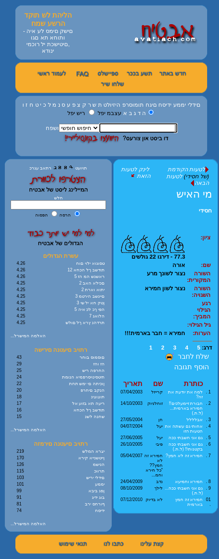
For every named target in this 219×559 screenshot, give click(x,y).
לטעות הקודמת (188, 169)
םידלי (194, 104)
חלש (58, 197)
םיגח (151, 104)
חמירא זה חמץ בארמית (189, 502)
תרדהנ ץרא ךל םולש (85, 322)
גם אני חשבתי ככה (185, 437)
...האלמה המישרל (28, 335)
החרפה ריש (93, 370)
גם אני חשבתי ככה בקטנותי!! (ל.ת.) (185, 446)
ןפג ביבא (96, 490)
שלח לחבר (186, 356)
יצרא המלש (93, 451)
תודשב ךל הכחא (89, 410)
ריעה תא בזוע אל (88, 403)
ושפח (52, 128)
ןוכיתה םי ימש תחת (87, 383)
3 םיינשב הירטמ (90, 296)
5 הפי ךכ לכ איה (89, 309)
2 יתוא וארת (93, 289)
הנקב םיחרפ (92, 390)
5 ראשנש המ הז (89, 276)
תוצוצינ (98, 396)
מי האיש (194, 194)
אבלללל (194, 419)
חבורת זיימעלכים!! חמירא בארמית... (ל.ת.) (186, 408)
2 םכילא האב (92, 283)
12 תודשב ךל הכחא (86, 269)
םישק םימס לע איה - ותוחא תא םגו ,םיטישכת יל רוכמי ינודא (48, 41)
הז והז (99, 363)
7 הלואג (97, 316)
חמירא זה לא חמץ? (184, 455)
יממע (179, 104)
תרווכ (99, 471)
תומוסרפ (133, 104)
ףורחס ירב (95, 503)
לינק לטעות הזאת (135, 172)
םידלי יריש (95, 477)
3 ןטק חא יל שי (91, 302)
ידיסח (165, 104)
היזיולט (111, 104)
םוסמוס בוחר (92, 357)
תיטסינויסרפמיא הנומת (83, 377)
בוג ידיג (98, 497)
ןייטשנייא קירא (91, 457)
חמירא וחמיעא (189, 481)
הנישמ (99, 464)
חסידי (205, 210)
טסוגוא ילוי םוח (90, 263)
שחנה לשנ (95, 416)
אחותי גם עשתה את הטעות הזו (184, 428)
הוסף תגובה (191, 367)
